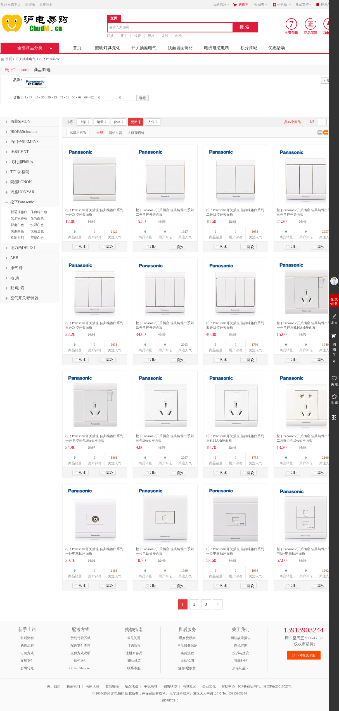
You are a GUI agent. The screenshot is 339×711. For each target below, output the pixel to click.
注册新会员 (133, 653)
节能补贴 (240, 661)
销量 (100, 122)
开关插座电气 (144, 48)
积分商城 (248, 48)
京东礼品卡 (240, 668)
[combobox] (170, 27)
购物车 (243, 4)
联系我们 (73, 686)
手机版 (284, 4)
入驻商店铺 (136, 133)
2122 (114, 232)
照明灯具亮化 (107, 48)
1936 (255, 571)
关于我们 (53, 686)
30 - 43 (52, 97)
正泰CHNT (16, 152)
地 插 (11, 278)
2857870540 (169, 700)
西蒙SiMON (17, 121)
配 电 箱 (14, 288)
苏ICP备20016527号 (277, 686)
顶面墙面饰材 (180, 48)
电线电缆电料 (216, 48)
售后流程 (27, 638)
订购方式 (27, 653)
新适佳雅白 (19, 212)
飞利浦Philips (18, 162)
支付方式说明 (80, 653)
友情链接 (112, 686)
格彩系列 (17, 238)
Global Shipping (80, 668)
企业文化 (209, 686)
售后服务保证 (187, 646)
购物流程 (27, 646)
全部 (99, 133)
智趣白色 (17, 225)
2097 (184, 458)
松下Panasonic (49, 59)
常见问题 (134, 638)
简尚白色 (37, 218)
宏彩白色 (37, 238)
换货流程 (187, 653)
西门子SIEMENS (21, 142)
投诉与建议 (240, 653)
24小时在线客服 (304, 655)
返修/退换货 (187, 668)
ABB (11, 258)
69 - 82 (89, 97)
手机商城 (150, 686)
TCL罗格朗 (16, 172)
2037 (325, 232)
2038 (114, 345)
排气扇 (13, 268)
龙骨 (165, 36)
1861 (114, 458)
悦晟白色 (37, 225)
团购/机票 (134, 661)
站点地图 (131, 686)
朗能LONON (18, 182)
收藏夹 (261, 4)
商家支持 (303, 4)
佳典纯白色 (38, 212)
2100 (325, 458)
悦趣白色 (17, 231)
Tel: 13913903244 (234, 693)
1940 (325, 345)
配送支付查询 (80, 646)
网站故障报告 (241, 638)
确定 (142, 98)
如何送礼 (80, 661)
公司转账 (27, 668)
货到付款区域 (80, 638)
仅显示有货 (78, 132)
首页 (77, 48)
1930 (184, 571)
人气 (151, 122)
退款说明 (187, 661)
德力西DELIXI (19, 248)
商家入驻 (92, 686)
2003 (184, 345)
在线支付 (27, 661)
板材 (151, 36)
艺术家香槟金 (18, 220)
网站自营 (115, 133)
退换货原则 (187, 638)
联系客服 (134, 668)
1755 (255, 458)
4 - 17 (28, 97)
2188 (114, 571)
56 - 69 (77, 97)
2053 (255, 232)
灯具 (110, 36)
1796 (255, 345)
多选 (328, 80)
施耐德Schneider (21, 132)
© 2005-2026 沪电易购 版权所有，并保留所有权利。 (130, 693)
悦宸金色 (37, 231)
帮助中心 (228, 686)
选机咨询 (240, 646)
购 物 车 (334, 348)
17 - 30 (40, 97)
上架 (83, 122)
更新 (134, 122)
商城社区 (189, 686)
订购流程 (134, 646)
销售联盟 (170, 686)
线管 (137, 36)
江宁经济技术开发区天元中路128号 (196, 693)
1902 (325, 571)
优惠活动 (276, 48)
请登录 (30, 4)
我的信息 (221, 4)
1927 (184, 232)
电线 (178, 36)
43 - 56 (64, 97)
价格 (117, 122)
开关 (123, 36)
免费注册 (46, 4)
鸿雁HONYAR (19, 192)
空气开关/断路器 (21, 298)
